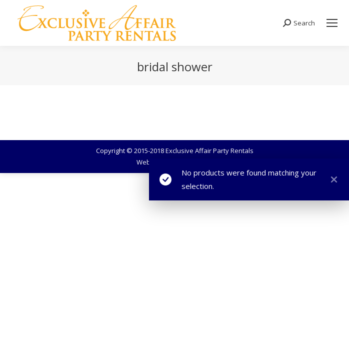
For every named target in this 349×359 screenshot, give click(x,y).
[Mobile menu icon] (332, 23)
